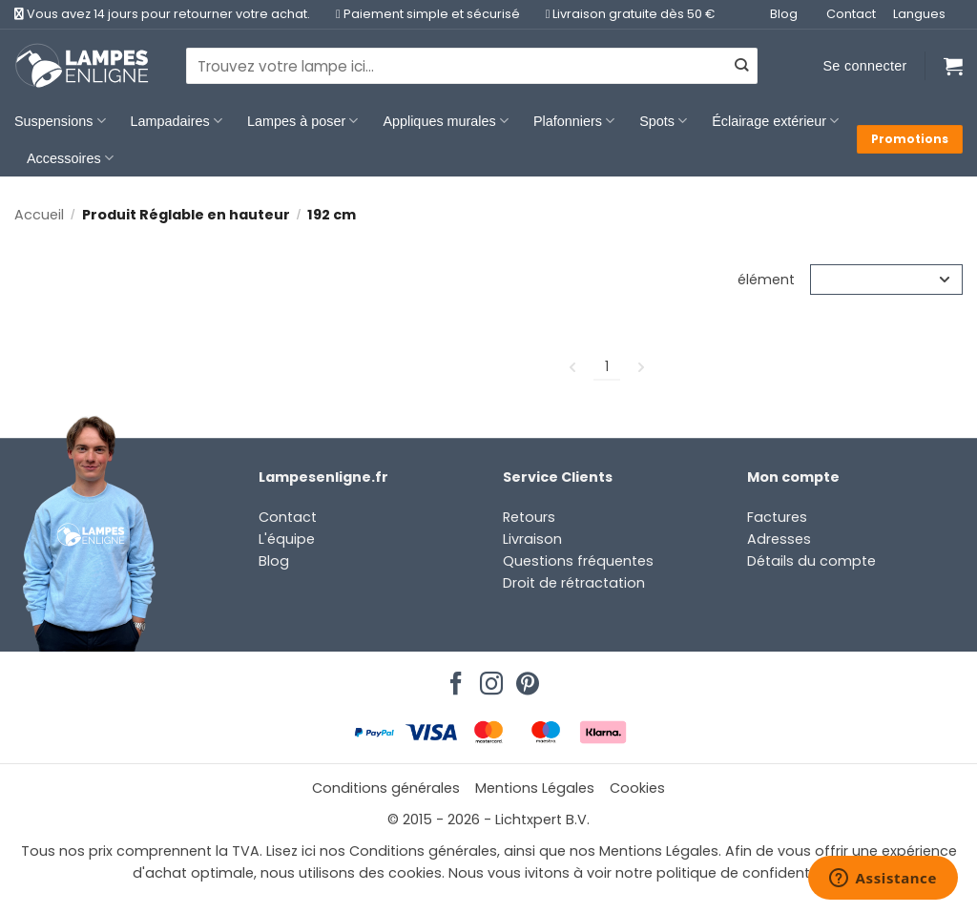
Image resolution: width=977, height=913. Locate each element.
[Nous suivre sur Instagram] (488, 678)
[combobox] (472, 66)
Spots (663, 121)
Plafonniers (573, 121)
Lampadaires (176, 121)
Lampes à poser (302, 121)
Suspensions (60, 121)
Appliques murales (446, 121)
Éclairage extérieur (775, 121)
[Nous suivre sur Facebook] (453, 678)
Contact (851, 14)
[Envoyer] (741, 66)
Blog (784, 14)
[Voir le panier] (953, 66)
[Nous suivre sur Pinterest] (524, 678)
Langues (919, 14)
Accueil (39, 214)
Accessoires (70, 158)
